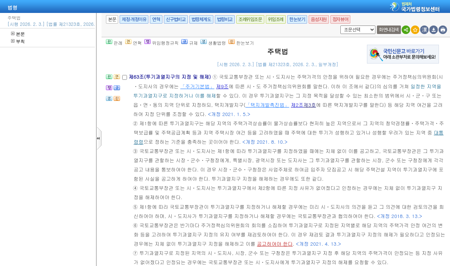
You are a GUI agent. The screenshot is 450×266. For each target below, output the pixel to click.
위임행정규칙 (161, 43)
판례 (114, 43)
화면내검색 (389, 30)
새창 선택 (339, 25)
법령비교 (225, 19)
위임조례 (276, 19)
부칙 (18, 41)
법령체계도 (201, 19)
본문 (18, 34)
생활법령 (213, 43)
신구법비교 (176, 19)
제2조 (297, 104)
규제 (189, 43)
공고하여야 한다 (275, 243)
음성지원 (318, 19)
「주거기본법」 (197, 86)
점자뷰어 (340, 19)
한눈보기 (297, 19)
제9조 (222, 86)
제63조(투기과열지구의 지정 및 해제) (170, 76)
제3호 (309, 104)
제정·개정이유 (134, 19)
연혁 (156, 19)
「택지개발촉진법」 (267, 104)
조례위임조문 (250, 19)
